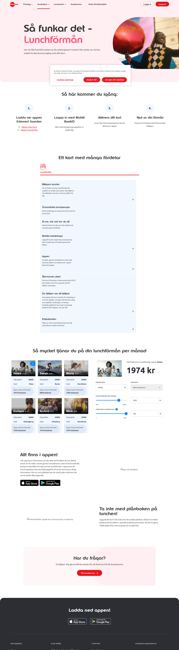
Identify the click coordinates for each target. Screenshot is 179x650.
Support (162, 4)
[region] (90, 75)
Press (33, 640)
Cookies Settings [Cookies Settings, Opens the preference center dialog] (65, 79)
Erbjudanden (71, 640)
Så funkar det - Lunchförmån (65, 608)
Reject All (92, 79)
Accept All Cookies (114, 79)
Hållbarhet (15, 623)
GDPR (26, 640)
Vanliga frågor (99, 613)
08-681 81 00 (152, 609)
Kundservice (98, 608)
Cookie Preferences (120, 640)
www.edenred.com (85, 640)
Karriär (13, 618)
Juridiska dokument (45, 640)
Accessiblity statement (103, 640)
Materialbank (59, 640)
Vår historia (16, 613)
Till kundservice (88, 531)
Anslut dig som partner (62, 623)
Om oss (14, 608)
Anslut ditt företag (60, 618)
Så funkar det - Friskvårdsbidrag (67, 613)
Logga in (147, 4)
